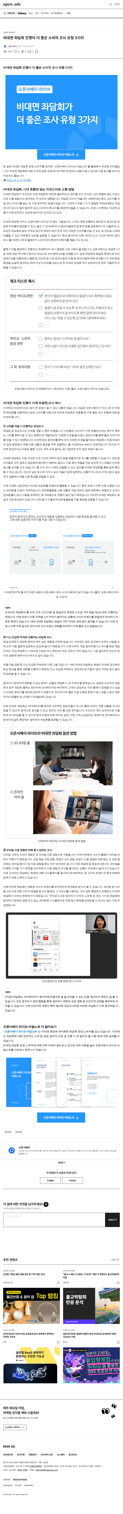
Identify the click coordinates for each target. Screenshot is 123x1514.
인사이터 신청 (47, 1454)
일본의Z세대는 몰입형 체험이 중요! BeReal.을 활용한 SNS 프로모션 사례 (89, 1335)
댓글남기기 (112, 1220)
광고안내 (72, 1454)
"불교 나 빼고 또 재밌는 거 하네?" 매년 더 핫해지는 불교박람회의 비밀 (91, 1276)
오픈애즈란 (8, 1454)
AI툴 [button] (68, 13)
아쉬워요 (72, 1180)
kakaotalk (28, 1485)
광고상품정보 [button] (56, 13)
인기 (37, 13)
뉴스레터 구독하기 (15, 1427)
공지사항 (21, 1454)
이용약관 (6, 1480)
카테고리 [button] (9, 13)
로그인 (117, 4)
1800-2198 (22, 1470)
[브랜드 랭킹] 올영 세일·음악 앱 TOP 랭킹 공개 (24, 1274)
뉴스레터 (61, 1454)
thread (18, 1485)
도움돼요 (50, 1180)
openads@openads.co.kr (47, 1470)
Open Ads (11, 4)
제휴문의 (33, 1454)
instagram (8, 1485)
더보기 (115, 1259)
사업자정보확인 (35, 1466)
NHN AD (9, 1446)
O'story (22, 13)
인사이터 (45, 13)
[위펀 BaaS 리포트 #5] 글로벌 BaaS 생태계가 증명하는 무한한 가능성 (28, 1335)
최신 (31, 13)
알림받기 (61, 1162)
